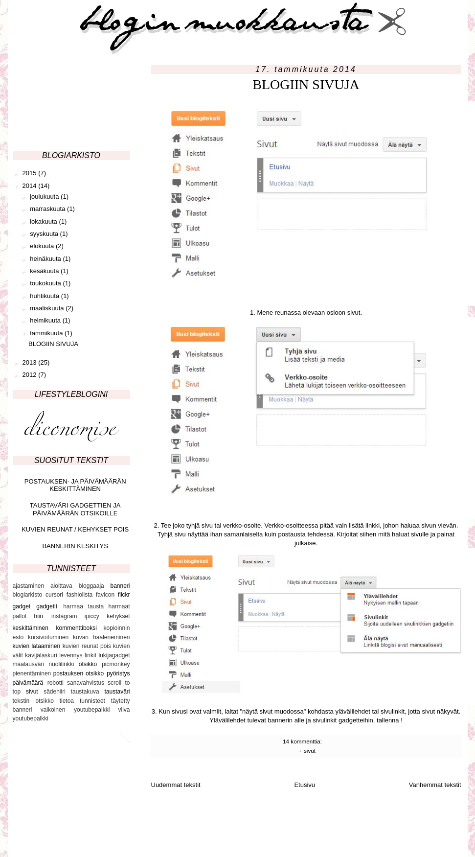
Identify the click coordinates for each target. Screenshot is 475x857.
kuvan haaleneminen (101, 637)
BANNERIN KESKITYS (75, 546)
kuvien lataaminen (37, 646)
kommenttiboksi (76, 628)
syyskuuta (45, 233)
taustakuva (85, 691)
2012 (31, 374)
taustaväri (117, 691)
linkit (90, 655)
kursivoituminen (48, 637)
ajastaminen (29, 585)
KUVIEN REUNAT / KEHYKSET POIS (75, 529)
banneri (120, 585)
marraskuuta (48, 208)
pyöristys (118, 673)
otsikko (88, 664)
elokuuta (43, 246)
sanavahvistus (85, 682)
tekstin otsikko (33, 700)
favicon (105, 594)
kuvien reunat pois (87, 646)
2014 (31, 185)
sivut (310, 750)
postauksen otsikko (78, 673)
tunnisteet (92, 700)
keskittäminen (30, 628)
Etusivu (304, 784)
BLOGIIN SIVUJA (306, 84)
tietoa (67, 700)
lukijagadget (114, 655)
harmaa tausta (83, 606)
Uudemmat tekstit (176, 784)
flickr (124, 594)
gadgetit (46, 606)
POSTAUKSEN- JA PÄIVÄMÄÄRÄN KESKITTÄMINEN (75, 485)
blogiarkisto (28, 594)
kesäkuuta (45, 271)
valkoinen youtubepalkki (75, 709)
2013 (31, 362)
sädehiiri (55, 691)
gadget (22, 606)
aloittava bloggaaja (77, 585)
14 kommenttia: (303, 741)
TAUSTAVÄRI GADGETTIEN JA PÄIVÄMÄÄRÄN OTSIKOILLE (75, 509)
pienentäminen (32, 673)
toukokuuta (46, 283)
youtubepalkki (30, 718)
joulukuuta (45, 196)
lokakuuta (44, 221)
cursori (54, 594)
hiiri (38, 616)
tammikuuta (47, 333)
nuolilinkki (61, 664)
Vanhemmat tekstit (435, 784)
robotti (55, 682)
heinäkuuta (46, 258)
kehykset (118, 616)
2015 (31, 173)
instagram (64, 616)
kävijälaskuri (41, 655)
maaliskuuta (48, 308)
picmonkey (116, 664)
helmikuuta (46, 320)
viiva (124, 709)
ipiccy (92, 616)
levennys (70, 655)
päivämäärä (28, 682)
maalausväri (29, 664)
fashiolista (79, 594)
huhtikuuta (45, 296)
